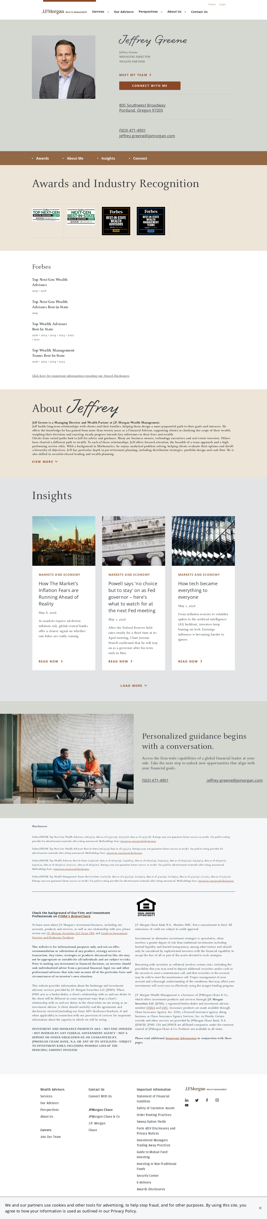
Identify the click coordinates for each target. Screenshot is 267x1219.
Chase (93, 1130)
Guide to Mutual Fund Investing (152, 1154)
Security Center (148, 1175)
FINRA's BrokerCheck (74, 916)
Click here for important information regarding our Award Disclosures (81, 376)
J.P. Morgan (97, 1123)
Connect (140, 158)
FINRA (150, 1008)
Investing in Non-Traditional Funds (157, 1166)
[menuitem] (124, 12)
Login (222, 4)
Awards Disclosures (151, 1189)
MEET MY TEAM (133, 75)
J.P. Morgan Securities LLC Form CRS (71, 933)
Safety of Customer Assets (156, 1108)
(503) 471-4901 (155, 780)
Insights (108, 158)
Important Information (181, 1038)
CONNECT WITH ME (150, 86)
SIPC (165, 1008)
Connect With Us (100, 1096)
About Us (176, 12)
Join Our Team (50, 1137)
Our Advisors (49, 1103)
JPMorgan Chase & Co (104, 1116)
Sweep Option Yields (151, 1121)
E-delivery (144, 1182)
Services (100, 12)
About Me (75, 158)
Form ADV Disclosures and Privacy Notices (156, 1131)
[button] (260, 1208)
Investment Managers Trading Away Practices (154, 1143)
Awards (42, 158)
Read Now (49, 661)
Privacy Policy (123, 1211)
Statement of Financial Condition (153, 1099)
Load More (131, 686)
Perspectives (150, 12)
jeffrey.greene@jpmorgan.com (147, 135)
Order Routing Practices (154, 1115)
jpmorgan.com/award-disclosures (138, 841)
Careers (212, 4)
